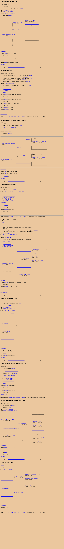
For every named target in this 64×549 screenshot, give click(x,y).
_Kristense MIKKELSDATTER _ (7, 361)
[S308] (5, 68)
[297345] (28, 87)
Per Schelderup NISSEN (7, 498)
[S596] (5, 476)
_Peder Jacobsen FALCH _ (6, 27)
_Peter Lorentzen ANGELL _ (38, 456)
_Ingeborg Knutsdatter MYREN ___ (39, 167)
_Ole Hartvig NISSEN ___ (18, 505)
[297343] (31, 84)
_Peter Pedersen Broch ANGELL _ (24, 459)
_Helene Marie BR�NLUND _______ (24, 468)
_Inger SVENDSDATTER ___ (6, 46)
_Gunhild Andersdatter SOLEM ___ (23, 174)
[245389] (14, 201)
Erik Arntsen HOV (6, 245)
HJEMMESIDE (3, 70)
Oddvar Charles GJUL (9, 89)
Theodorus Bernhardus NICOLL (9, 432)
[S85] (5, 376)
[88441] (20, 131)
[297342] (26, 82)
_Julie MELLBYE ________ (18, 514)
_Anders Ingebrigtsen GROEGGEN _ (23, 146)
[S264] (5, 59)
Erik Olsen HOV (7, 253)
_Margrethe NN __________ (18, 31)
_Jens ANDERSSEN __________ (7, 342)
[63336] (20, 321)
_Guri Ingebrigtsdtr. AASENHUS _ (38, 265)
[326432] (12, 330)
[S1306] (6, 304)
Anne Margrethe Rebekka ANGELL (10, 433)
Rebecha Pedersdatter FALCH (8, 37)
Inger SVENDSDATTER (8, 11)
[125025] (36, 241)
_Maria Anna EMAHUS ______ (38, 470)
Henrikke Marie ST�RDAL (9, 398)
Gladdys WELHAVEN (8, 212)
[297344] (24, 85)
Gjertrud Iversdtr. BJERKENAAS (10, 246)
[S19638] (6, 113)
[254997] (2, 493)
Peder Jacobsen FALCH (7, 10)
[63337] (9, 322)
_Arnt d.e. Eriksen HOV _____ (24, 263)
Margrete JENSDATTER (7, 352)
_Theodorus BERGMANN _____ (38, 446)
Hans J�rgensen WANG (10, 328)
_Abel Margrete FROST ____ (38, 451)
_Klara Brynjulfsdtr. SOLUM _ (24, 291)
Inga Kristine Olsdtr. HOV (9, 256)
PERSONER (3, 57)
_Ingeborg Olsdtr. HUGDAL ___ (24, 272)
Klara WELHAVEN (8, 211)
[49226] (9, 430)
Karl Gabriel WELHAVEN (9, 208)
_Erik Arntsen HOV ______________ (9, 267)
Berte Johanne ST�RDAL (9, 404)
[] (2, 59)
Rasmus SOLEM (8, 136)
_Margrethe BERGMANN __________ (24, 448)
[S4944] (6, 216)
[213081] (13, 392)
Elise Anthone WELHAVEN (9, 207)
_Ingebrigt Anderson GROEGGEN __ (39, 143)
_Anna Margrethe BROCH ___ (38, 461)
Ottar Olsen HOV (7, 254)
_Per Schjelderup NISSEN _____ (32, 503)
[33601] (21, 8)
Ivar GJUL (6, 93)
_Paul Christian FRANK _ (18, 524)
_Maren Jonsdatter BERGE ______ (8, 169)
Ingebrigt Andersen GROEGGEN (9, 133)
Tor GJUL (6, 96)
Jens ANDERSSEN (6, 324)
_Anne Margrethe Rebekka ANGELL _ (9, 463)
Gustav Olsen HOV (7, 255)
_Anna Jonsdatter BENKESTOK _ (31, 25)
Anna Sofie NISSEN (6, 520)
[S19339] (6, 117)
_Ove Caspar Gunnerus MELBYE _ (32, 512)
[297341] (30, 81)
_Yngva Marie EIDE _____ (18, 533)
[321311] (10, 15)
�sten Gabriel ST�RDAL (9, 401)
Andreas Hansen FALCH (10, 13)
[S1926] (6, 408)
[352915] (10, 205)
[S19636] (6, 100)
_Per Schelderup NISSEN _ (7, 510)
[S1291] (6, 300)
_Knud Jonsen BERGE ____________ (39, 163)
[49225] (13, 429)
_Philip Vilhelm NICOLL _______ (24, 439)
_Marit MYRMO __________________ (23, 155)
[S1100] (5, 183)
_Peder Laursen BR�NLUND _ (38, 465)
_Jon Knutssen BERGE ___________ (23, 165)
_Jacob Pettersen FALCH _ (18, 22)
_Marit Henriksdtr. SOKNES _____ (38, 274)
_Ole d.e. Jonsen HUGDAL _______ (38, 270)
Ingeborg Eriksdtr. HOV (7, 278)
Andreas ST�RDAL (8, 403)
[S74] (5, 374)
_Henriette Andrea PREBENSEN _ (32, 507)
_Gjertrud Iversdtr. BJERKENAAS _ (9, 287)
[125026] (2, 234)
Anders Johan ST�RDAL (9, 400)
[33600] (10, 6)
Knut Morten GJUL (7, 94)
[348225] (15, 396)
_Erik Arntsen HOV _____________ (38, 261)
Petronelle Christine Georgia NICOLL (11, 454)
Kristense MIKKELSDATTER (9, 325)
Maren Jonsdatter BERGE (8, 134)
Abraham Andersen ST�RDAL (11, 394)
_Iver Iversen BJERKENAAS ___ (24, 282)
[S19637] (6, 109)
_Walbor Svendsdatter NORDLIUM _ (39, 148)
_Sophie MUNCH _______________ (32, 517)
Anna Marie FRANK (7, 499)
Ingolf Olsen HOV (7, 258)
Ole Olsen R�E (8, 248)
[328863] (10, 139)
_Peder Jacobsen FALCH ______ (31, 20)
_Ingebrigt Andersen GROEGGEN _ (8, 150)
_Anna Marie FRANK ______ (7, 529)
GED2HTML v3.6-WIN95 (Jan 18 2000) (16, 72)
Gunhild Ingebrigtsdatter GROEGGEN (10, 160)
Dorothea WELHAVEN (8, 210)
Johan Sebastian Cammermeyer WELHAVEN (14, 203)
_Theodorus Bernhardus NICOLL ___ (9, 444)
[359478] (29, 91)
